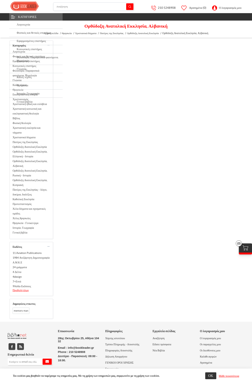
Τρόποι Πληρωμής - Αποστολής (122, 344)
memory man (21, 310)
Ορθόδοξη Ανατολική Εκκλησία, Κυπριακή (30, 182)
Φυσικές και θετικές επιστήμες (29, 56)
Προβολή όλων (21, 290)
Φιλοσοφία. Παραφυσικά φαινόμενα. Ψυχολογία (26, 73)
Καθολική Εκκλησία (23, 199)
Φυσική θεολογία (22, 123)
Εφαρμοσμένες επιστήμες (26, 61)
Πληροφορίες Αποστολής (118, 350)
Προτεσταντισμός (22, 203)
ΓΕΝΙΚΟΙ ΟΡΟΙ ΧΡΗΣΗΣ (119, 362)
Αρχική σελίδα (51, 33)
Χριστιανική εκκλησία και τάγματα (26, 130)
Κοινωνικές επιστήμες (24, 65)
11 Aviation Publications (27, 252)
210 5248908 (167, 7)
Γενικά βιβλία (20, 232)
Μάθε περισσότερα (229, 375)
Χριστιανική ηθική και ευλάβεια (30, 104)
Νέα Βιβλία (159, 350)
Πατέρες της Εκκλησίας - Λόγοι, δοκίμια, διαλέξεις (30, 192)
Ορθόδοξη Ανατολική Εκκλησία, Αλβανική (30, 163)
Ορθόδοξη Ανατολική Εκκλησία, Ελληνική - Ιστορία (30, 154)
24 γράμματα (20, 267)
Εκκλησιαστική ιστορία (25, 94)
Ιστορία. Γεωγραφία (23, 227)
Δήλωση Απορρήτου (116, 356)
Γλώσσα (17, 80)
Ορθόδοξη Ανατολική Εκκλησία (30, 146)
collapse (48, 45)
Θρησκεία (18, 89)
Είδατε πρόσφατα (162, 344)
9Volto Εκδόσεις (22, 286)
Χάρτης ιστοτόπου (115, 338)
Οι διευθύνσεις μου (210, 350)
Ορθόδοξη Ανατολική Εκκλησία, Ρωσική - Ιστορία (30, 173)
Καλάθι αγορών (208, 356)
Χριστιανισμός (20, 99)
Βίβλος (16, 118)
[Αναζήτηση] (93, 6)
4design (17, 276)
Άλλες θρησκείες (22, 218)
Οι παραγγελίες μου (210, 344)
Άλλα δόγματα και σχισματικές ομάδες (29, 211)
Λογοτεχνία (19, 51)
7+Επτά (17, 281)
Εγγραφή (47, 362)
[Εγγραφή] (30, 361)
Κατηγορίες (27, 16)
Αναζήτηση (129, 6)
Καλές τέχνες (20, 84)
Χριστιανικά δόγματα (24, 137)
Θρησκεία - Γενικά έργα (25, 223)
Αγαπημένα (206, 362)
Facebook (12, 346)
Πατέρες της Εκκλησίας (25, 142)
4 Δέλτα (17, 271)
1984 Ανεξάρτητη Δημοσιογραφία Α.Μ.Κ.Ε (31, 260)
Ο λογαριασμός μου (230, 7)
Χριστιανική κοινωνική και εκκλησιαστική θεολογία (27, 111)
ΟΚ (210, 376)
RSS (20, 346)
